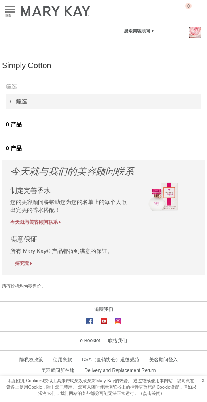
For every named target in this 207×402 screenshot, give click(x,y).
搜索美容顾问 (137, 30)
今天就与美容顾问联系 (34, 222)
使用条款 (62, 359)
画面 (10, 9)
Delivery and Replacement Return (120, 370)
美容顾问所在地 (57, 370)
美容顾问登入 (163, 359)
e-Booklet (90, 340)
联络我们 (117, 340)
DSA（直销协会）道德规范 (110, 359)
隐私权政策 (31, 359)
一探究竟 (19, 263)
